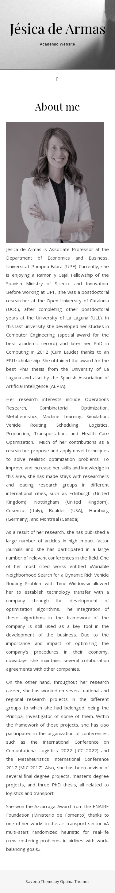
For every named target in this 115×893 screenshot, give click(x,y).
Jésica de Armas (57, 28)
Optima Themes (75, 881)
